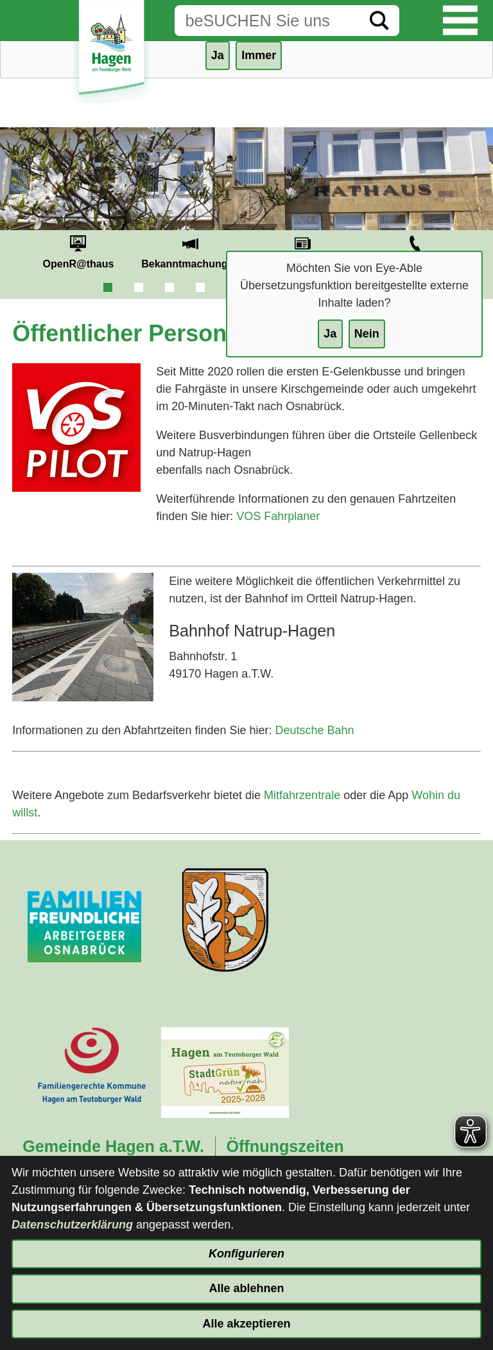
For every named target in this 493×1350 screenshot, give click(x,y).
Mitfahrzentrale (302, 795)
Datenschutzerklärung (72, 1224)
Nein (366, 333)
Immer (258, 55)
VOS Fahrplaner (278, 516)
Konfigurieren (246, 1253)
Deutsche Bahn (314, 730)
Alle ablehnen (246, 1288)
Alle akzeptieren (246, 1323)
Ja (330, 333)
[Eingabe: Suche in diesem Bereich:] (267, 20)
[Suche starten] (379, 20)
